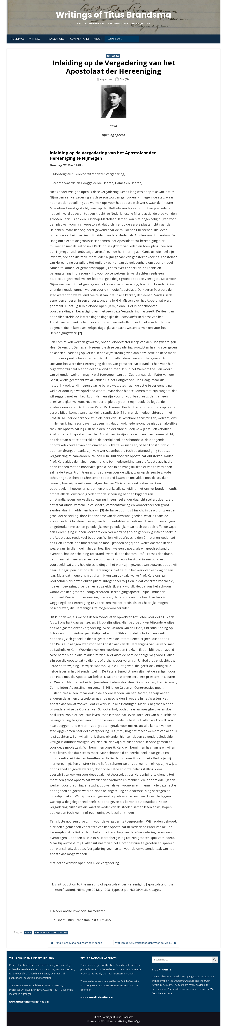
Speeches (114, 56)
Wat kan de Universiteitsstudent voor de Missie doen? (145, 942)
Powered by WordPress (100, 1021)
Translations (55, 38)
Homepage (17, 38)
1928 (29, 933)
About (98, 38)
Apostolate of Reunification (52, 933)
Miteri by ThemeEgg (128, 1021)
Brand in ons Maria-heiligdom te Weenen (78, 942)
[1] (83, 164)
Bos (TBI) (125, 79)
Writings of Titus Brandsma (113, 15)
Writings (34, 38)
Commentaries (80, 38)
